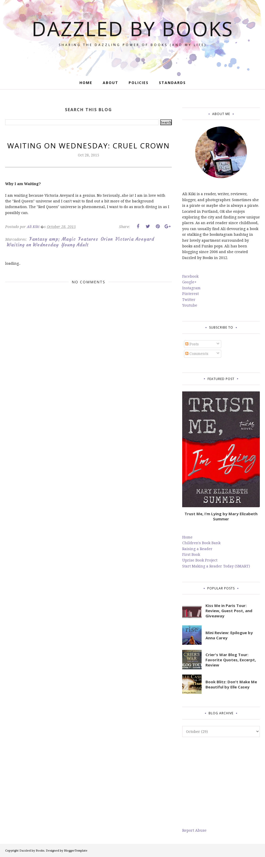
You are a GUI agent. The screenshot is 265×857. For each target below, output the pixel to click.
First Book (191, 554)
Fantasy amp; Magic (53, 239)
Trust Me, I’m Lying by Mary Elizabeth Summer (221, 516)
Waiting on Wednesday (33, 245)
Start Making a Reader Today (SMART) (216, 566)
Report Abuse (194, 830)
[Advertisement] (221, 782)
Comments (196, 353)
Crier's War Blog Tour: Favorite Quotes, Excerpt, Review (230, 660)
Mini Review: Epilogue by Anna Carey (229, 635)
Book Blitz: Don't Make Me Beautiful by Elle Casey (231, 684)
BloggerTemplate (75, 850)
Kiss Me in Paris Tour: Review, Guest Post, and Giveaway (228, 610)
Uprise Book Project (199, 560)
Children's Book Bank (201, 542)
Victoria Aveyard (134, 239)
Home (187, 537)
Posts (192, 344)
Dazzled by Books (133, 27)
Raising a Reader (197, 548)
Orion (107, 239)
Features (88, 239)
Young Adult (75, 245)
